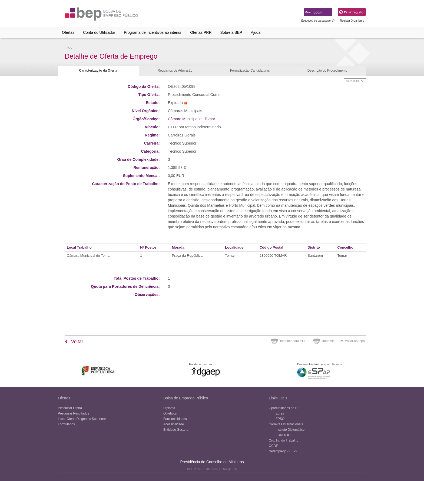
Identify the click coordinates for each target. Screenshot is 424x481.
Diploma (169, 408)
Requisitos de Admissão (175, 70)
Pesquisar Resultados (73, 413)
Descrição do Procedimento (327, 70)
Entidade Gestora (175, 430)
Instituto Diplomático (290, 430)
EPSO (280, 419)
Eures (280, 413)
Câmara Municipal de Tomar (191, 119)
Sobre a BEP (231, 32)
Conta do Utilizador (99, 32)
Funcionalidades (175, 419)
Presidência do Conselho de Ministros (212, 462)
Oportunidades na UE (284, 408)
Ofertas (68, 32)
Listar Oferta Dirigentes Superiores (82, 419)
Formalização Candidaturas (250, 70)
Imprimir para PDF (293, 341)
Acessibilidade (173, 424)
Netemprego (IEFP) (283, 451)
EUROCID (283, 435)
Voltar (74, 341)
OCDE (273, 446)
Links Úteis (278, 398)
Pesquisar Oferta (70, 408)
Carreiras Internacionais (286, 424)
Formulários (66, 424)
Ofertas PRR (200, 32)
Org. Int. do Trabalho (283, 440)
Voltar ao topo (352, 341)
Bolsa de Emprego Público (185, 398)
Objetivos (170, 413)
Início (68, 47)
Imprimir (328, 341)
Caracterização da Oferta (98, 70)
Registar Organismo (352, 20)
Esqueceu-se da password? (317, 20)
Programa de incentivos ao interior (152, 32)
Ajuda (256, 32)
